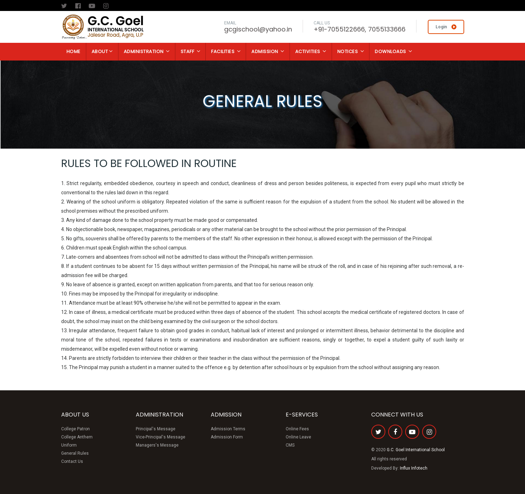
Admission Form (227, 437)
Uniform (69, 445)
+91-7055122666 (339, 29)
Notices (350, 51)
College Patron (75, 428)
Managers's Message (157, 445)
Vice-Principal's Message (160, 437)
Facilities (225, 51)
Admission (267, 51)
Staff (190, 51)
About (102, 51)
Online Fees (297, 428)
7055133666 (387, 29)
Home (73, 51)
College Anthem (77, 437)
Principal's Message (155, 428)
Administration (147, 51)
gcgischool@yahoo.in (258, 29)
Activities (310, 51)
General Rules (75, 453)
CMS (290, 445)
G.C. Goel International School (416, 449)
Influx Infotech (413, 468)
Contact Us (72, 461)
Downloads (393, 51)
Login (446, 26)
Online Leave (298, 437)
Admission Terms (228, 428)
